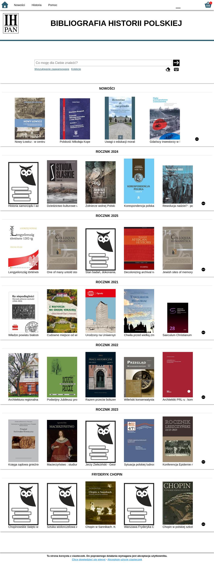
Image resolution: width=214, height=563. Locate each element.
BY (169, 4)
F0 (178, 4)
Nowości (19, 5)
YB (160, 4)
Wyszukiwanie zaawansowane (51, 69)
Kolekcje (76, 69)
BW (152, 4)
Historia (37, 5)
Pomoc (52, 5)
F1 (185, 4)
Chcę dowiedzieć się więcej (88, 559)
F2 (194, 4)
